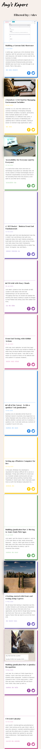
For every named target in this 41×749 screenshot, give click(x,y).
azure (16, 428)
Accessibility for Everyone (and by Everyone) (20, 161)
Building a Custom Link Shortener (20, 45)
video (13, 305)
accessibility (9, 182)
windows (8, 486)
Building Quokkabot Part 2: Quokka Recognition (20, 666)
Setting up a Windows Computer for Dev (20, 462)
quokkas (8, 428)
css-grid (8, 741)
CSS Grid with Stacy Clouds (18, 283)
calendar (17, 741)
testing (8, 361)
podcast (8, 251)
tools (10, 70)
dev (7, 70)
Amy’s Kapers (14, 4)
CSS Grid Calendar (13, 719)
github (17, 361)
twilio (16, 687)
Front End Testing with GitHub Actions (18, 339)
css (19, 251)
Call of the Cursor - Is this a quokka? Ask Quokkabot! (18, 406)
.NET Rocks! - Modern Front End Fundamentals (20, 227)
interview (14, 251)
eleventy (15, 70)
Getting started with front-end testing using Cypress (19, 597)
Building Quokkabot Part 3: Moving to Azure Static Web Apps (20, 530)
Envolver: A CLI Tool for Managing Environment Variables (20, 101)
